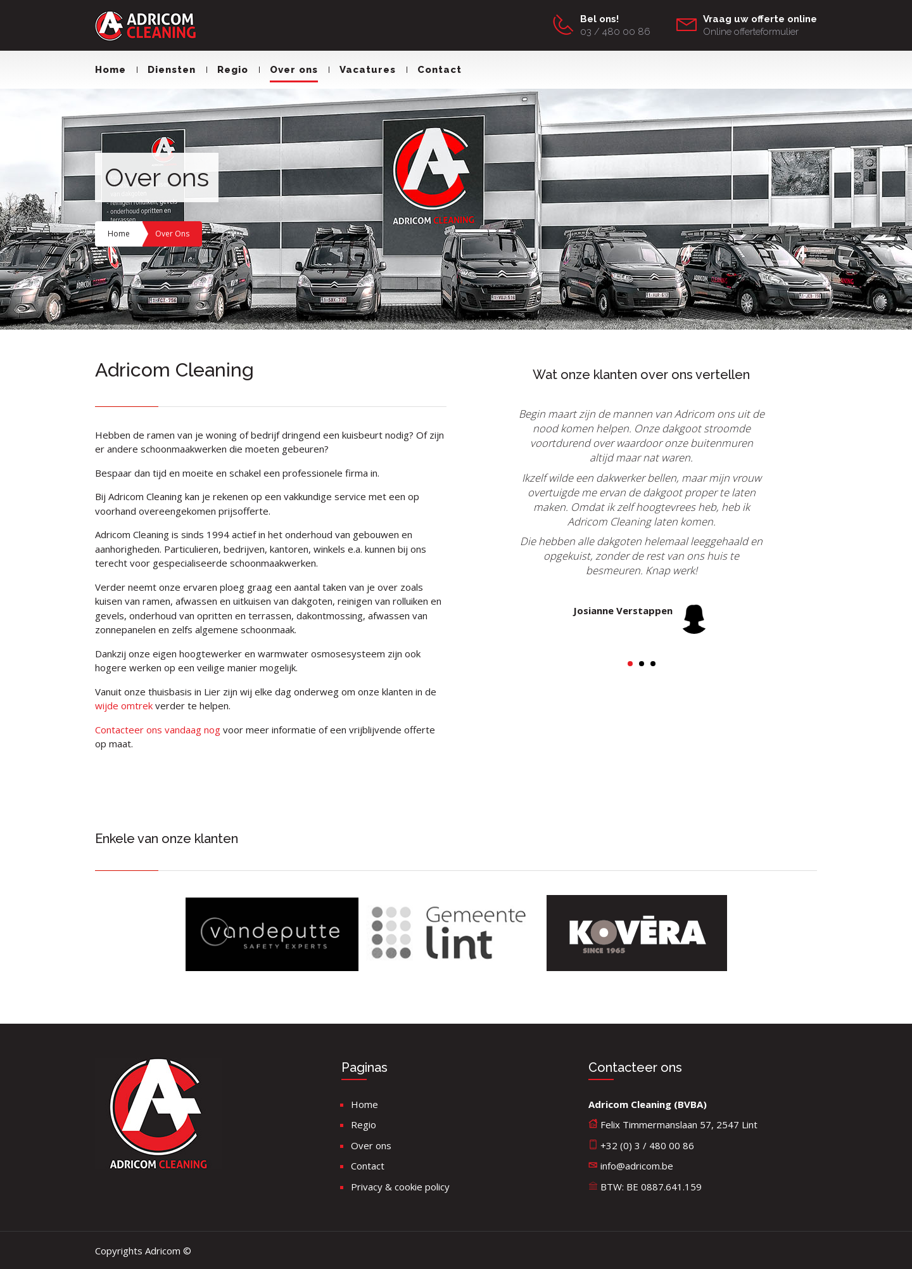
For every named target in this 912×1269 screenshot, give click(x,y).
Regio (227, 69)
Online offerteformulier (751, 32)
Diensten (166, 69)
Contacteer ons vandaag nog (157, 729)
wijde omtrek (125, 705)
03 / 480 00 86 (615, 32)
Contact (434, 69)
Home (110, 69)
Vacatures (362, 69)
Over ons (288, 69)
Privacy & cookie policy (400, 1186)
